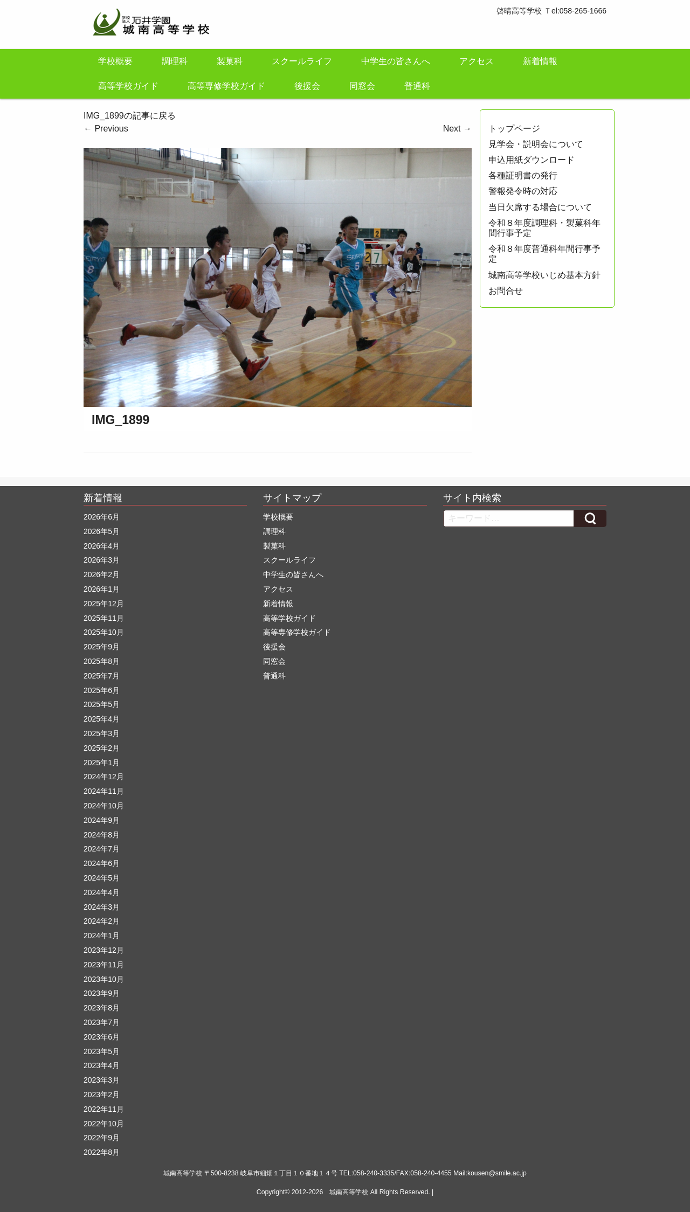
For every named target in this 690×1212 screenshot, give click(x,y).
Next (457, 128)
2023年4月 (102, 1065)
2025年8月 (102, 661)
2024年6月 (102, 863)
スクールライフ (302, 61)
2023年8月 (102, 1007)
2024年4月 (102, 892)
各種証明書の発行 (522, 175)
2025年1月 (102, 762)
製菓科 (230, 61)
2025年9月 (102, 646)
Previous (106, 128)
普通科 (417, 86)
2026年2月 (102, 574)
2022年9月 (102, 1137)
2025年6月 (102, 690)
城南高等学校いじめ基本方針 (544, 275)
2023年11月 (104, 964)
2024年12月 (104, 776)
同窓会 (362, 86)
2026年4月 (102, 546)
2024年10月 (104, 805)
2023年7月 (102, 1022)
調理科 (175, 61)
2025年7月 (102, 675)
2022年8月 (102, 1152)
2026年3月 (102, 560)
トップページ (514, 128)
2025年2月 (102, 748)
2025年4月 (102, 719)
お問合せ (505, 290)
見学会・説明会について (535, 144)
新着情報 (540, 61)
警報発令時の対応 (522, 191)
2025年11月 (104, 618)
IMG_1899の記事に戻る (130, 115)
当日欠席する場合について (540, 207)
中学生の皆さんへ (395, 61)
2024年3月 (102, 907)
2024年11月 (104, 791)
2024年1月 (102, 935)
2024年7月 (102, 848)
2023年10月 (104, 979)
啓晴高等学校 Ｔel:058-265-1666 (551, 10)
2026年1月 (102, 589)
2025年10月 (104, 632)
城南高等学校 (348, 1192)
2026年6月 (102, 516)
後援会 (307, 86)
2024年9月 (102, 820)
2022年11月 (104, 1109)
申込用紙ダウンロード (531, 159)
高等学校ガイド (128, 86)
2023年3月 (102, 1080)
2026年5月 (102, 531)
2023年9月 (102, 993)
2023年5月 (102, 1051)
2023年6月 (102, 1037)
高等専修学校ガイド (226, 86)
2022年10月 (104, 1123)
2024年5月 (102, 878)
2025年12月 (104, 603)
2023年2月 (102, 1094)
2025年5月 (102, 704)
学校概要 (115, 61)
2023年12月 (104, 950)
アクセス (476, 61)
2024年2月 (102, 921)
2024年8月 (102, 834)
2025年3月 (102, 733)
